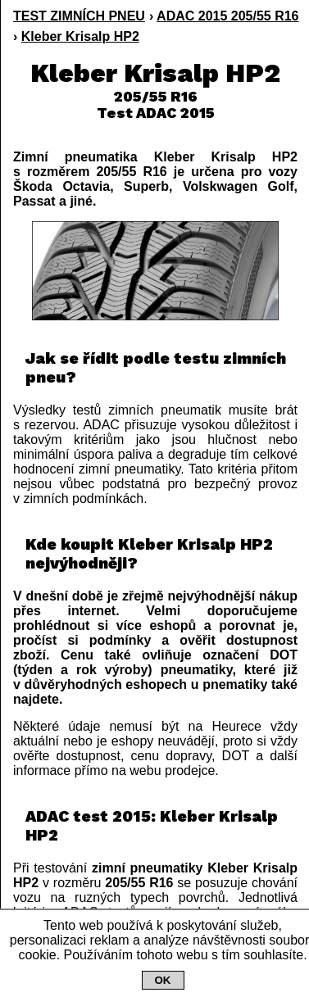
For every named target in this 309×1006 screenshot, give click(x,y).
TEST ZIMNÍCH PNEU (79, 16)
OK (163, 980)
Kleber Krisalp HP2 (80, 36)
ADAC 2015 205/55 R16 (227, 16)
